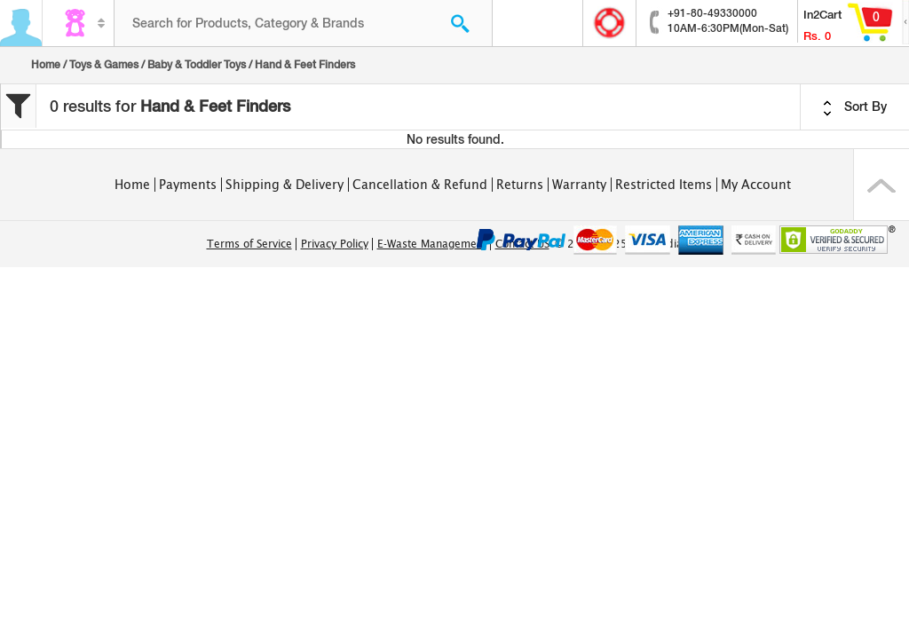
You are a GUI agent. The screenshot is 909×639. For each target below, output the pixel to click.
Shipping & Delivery (284, 185)
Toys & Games (103, 65)
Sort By (855, 107)
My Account (756, 185)
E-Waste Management (431, 244)
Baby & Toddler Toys (196, 65)
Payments (188, 185)
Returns (519, 185)
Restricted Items (663, 185)
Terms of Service (249, 244)
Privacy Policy (334, 244)
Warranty (579, 185)
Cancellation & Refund (419, 185)
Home (45, 65)
